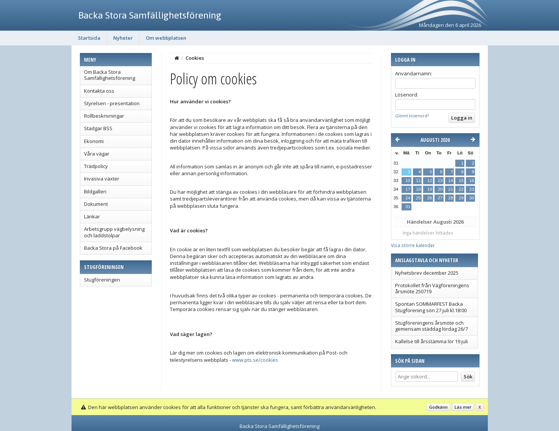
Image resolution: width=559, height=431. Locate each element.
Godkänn (438, 407)
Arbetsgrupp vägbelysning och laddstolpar (114, 232)
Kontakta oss (99, 90)
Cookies (194, 57)
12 (429, 180)
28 (450, 198)
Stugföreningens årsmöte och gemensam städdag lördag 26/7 (431, 325)
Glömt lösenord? (412, 115)
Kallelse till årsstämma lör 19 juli (431, 341)
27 (440, 198)
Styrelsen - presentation (112, 103)
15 (461, 180)
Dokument (96, 204)
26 (429, 198)
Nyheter (123, 37)
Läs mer (463, 407)
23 (471, 189)
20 (440, 189)
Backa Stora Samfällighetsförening (149, 15)
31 (407, 206)
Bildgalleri (95, 191)
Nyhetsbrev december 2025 (426, 272)
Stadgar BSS (98, 128)
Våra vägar (96, 153)
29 (461, 198)
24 (407, 198)
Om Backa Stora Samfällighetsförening (109, 74)
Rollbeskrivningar (104, 115)
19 (429, 189)
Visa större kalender (413, 245)
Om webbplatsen (166, 37)
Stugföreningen (102, 279)
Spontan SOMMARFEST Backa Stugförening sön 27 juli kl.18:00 (431, 306)
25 (418, 198)
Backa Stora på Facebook (113, 247)
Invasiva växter (101, 178)
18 (418, 189)
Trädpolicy (96, 166)
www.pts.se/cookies (255, 359)
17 (407, 189)
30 (471, 198)
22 (461, 189)
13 (440, 180)
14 (450, 180)
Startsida (89, 37)
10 (407, 180)
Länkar (92, 216)
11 (418, 180)
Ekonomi (94, 141)
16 (471, 180)
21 (450, 189)
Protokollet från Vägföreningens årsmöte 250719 (432, 288)
